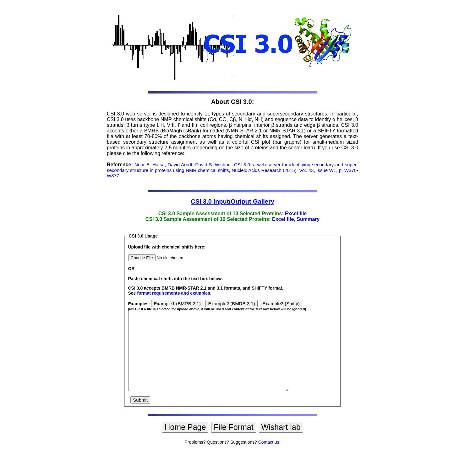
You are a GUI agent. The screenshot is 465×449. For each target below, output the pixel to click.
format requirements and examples (173, 293)
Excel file (296, 213)
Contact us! (269, 442)
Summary (308, 219)
